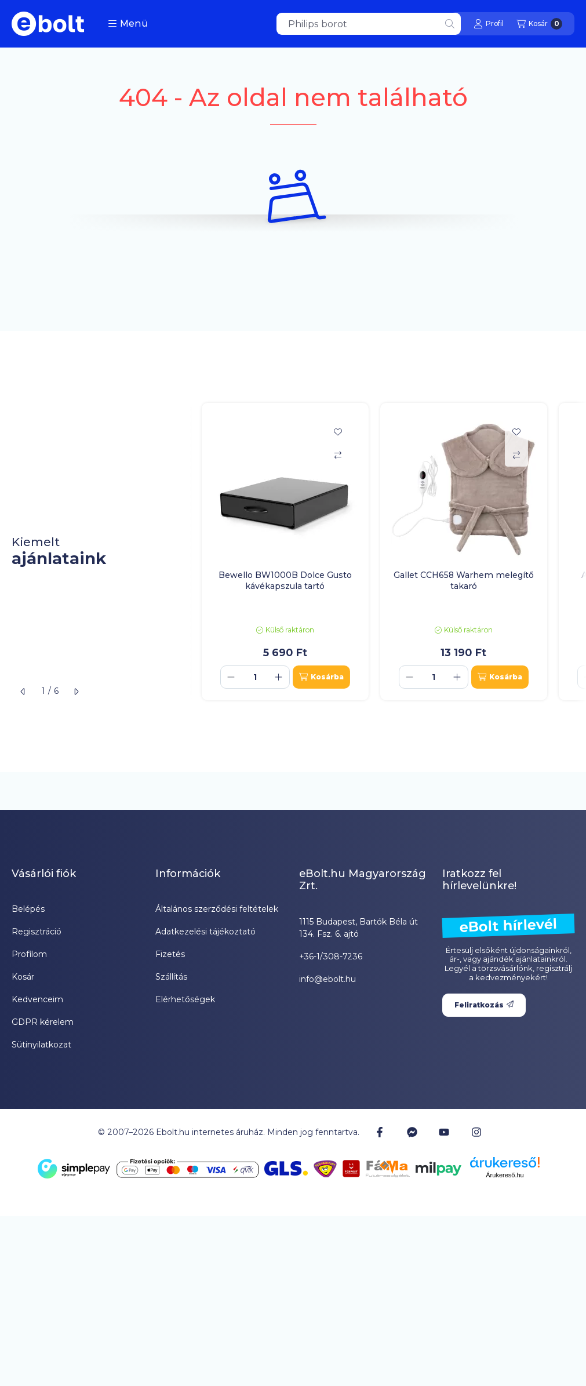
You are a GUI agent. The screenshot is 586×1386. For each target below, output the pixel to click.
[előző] (23, 691)
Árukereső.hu (504, 1175)
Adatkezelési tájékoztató (205, 931)
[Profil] (488, 23)
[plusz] (278, 677)
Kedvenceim (37, 999)
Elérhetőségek (185, 999)
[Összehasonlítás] (338, 455)
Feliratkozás (484, 1005)
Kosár (23, 977)
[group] (388, 551)
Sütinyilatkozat (41, 1044)
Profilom (29, 954)
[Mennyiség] (255, 677)
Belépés (28, 909)
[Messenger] (412, 1132)
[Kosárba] (321, 677)
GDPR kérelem (43, 1022)
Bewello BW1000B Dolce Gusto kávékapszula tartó (285, 580)
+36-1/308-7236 (330, 956)
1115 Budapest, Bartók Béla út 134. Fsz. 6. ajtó (358, 927)
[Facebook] (379, 1132)
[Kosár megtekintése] (539, 23)
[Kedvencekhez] (338, 431)
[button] (128, 23)
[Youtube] (444, 1132)
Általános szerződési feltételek (216, 909)
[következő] (76, 691)
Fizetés (170, 954)
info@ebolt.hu (327, 979)
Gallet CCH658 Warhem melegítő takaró (464, 580)
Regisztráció (36, 931)
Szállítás (171, 977)
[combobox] (368, 23)
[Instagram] (475, 1132)
